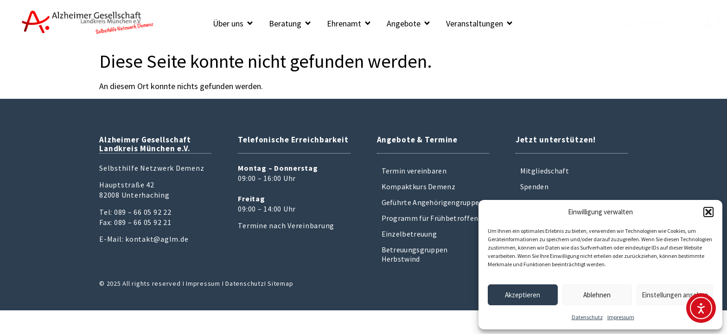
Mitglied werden (682, 22)
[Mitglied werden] (646, 23)
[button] (708, 212)
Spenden (613, 22)
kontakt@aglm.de (156, 239)
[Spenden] (589, 23)
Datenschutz (587, 317)
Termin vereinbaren (414, 170)
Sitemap (280, 283)
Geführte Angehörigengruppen (433, 202)
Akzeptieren (522, 294)
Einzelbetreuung (409, 233)
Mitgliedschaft (544, 170)
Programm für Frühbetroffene (432, 218)
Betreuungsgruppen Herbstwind (415, 254)
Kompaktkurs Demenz (418, 186)
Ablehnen (597, 294)
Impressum (620, 317)
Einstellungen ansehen (675, 294)
